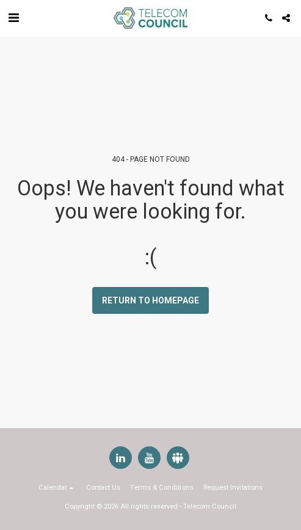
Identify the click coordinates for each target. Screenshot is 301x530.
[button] (13, 17)
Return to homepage (150, 300)
